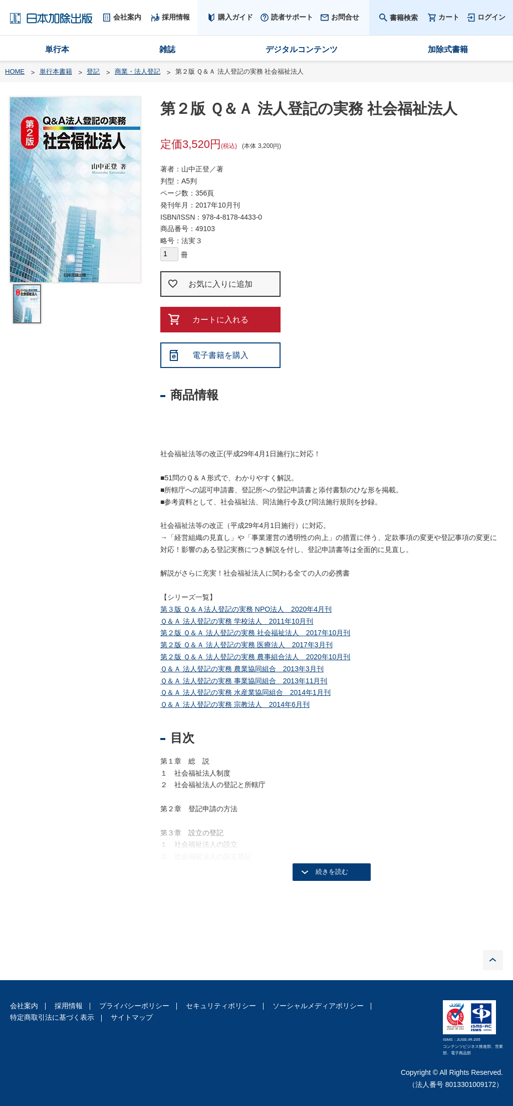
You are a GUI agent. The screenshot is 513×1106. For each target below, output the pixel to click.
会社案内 (24, 1006)
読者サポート (292, 17)
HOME (15, 71)
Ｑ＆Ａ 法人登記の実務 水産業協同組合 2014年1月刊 (245, 692)
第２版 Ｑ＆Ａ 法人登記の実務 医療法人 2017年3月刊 (246, 645)
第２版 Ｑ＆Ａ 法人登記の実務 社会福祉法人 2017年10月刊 (255, 633)
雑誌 (167, 49)
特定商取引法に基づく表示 (52, 1017)
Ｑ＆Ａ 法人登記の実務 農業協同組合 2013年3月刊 (242, 669)
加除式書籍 (448, 49)
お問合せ (345, 17)
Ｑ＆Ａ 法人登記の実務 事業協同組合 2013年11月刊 (244, 681)
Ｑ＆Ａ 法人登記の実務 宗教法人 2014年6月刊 (235, 704)
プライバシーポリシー (134, 1006)
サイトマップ (132, 1017)
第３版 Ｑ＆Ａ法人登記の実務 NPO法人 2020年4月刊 (246, 609)
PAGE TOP (493, 960)
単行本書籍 (56, 71)
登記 (93, 71)
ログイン (491, 17)
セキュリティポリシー (221, 1006)
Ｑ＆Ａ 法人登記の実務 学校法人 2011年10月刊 (237, 621)
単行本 (57, 49)
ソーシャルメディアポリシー (318, 1006)
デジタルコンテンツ (302, 49)
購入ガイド (235, 17)
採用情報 (69, 1006)
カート (448, 17)
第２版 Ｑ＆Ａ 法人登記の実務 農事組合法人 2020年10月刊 (255, 657)
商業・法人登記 (137, 71)
